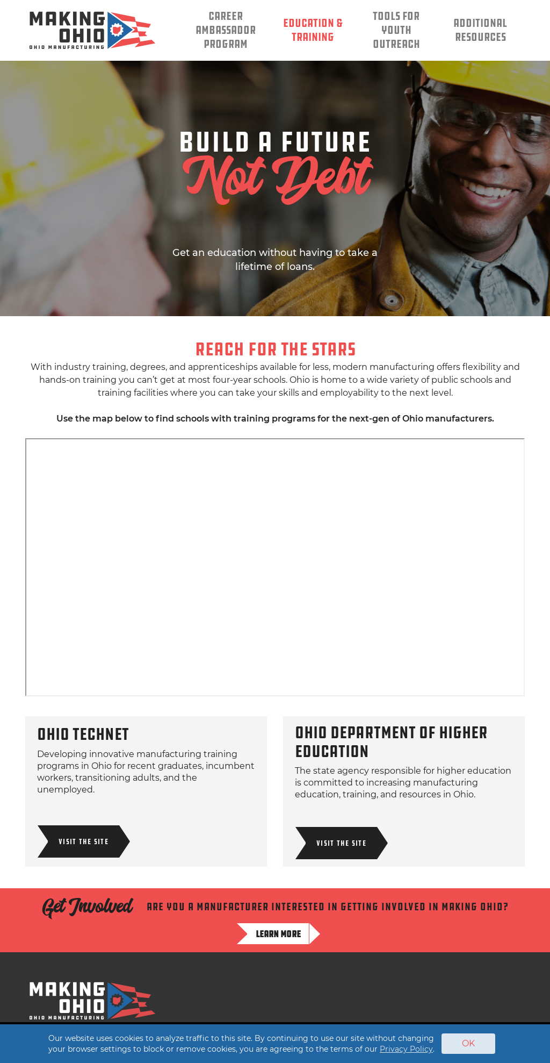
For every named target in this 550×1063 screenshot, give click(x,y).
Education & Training (313, 31)
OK (468, 1043)
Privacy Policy (406, 1049)
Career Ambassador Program (226, 31)
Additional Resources (480, 31)
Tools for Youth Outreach (396, 31)
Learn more (278, 934)
